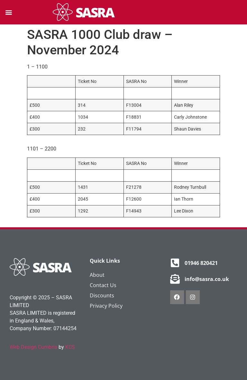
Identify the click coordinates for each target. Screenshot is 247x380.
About (97, 274)
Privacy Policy (106, 305)
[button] (8, 12)
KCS (70, 347)
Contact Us (103, 285)
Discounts (102, 295)
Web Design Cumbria (33, 347)
